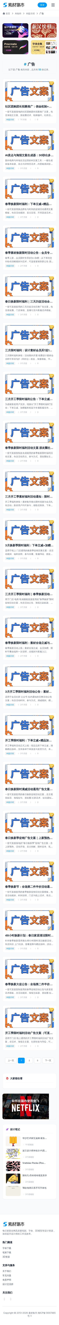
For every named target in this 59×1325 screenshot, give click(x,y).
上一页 (11, 1060)
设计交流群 (7, 1284)
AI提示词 (30, 13)
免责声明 (6, 1279)
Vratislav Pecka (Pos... (34, 1163)
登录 (42, 5)
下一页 (48, 1060)
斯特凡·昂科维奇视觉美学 (34, 1175)
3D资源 (6, 1256)
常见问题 (6, 1275)
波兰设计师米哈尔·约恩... (34, 1150)
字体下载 (6, 1248)
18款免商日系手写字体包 (34, 1187)
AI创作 (18, 13)
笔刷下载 (6, 1252)
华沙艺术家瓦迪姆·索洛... (34, 1138)
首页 (6, 13)
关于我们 (6, 1271)
